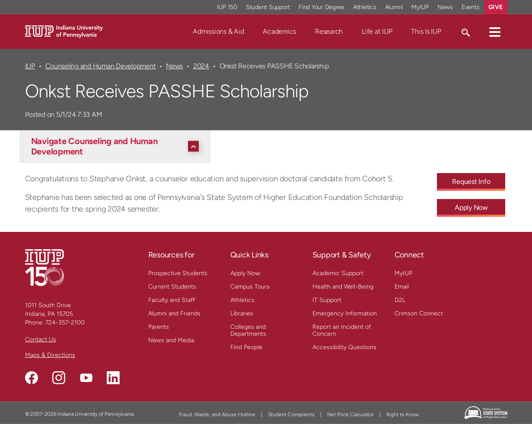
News (174, 66)
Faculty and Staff (171, 300)
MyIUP (403, 273)
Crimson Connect (419, 313)
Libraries (241, 313)
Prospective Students (177, 273)
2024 (201, 66)
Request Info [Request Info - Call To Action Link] (471, 181)
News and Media (171, 340)
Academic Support (337, 273)
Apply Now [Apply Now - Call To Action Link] (471, 207)
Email (402, 286)
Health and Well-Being (342, 286)
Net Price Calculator (350, 414)
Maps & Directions (50, 355)
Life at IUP (377, 31)
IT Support (326, 300)
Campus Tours (250, 286)
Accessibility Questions (344, 347)
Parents (158, 327)
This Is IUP (426, 31)
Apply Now (245, 273)
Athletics (242, 300)
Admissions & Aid (218, 31)
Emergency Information (344, 313)
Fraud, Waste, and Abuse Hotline (217, 414)
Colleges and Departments (248, 330)
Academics (279, 31)
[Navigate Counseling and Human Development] (117, 146)
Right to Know (402, 414)
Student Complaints (291, 414)
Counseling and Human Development (100, 66)
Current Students (172, 286)
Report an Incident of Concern (341, 330)
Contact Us (40, 339)
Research (329, 31)
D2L (400, 300)
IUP (30, 66)
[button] (494, 31)
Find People (246, 347)
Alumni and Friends (174, 313)
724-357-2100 (65, 322)
